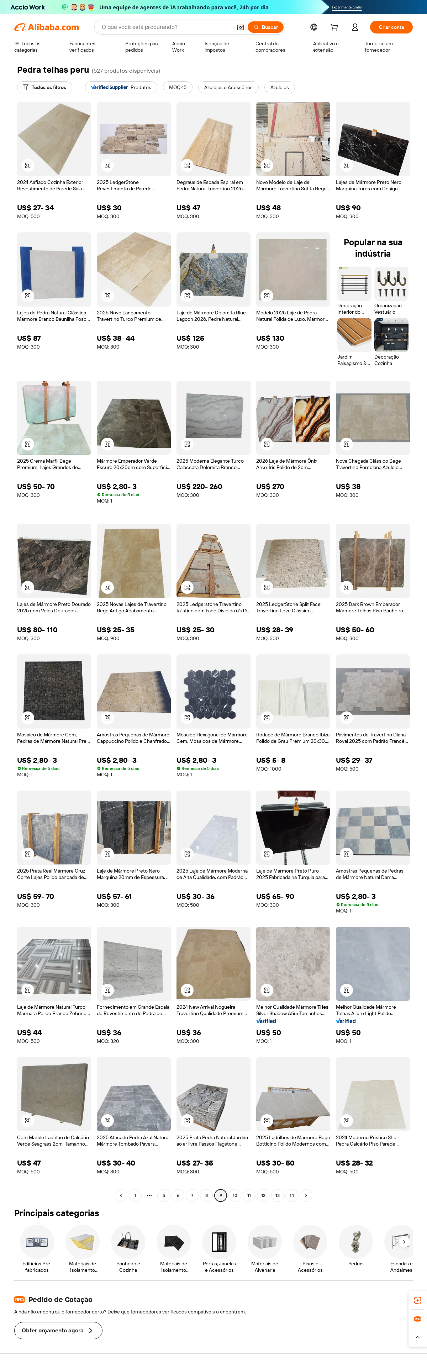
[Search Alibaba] (166, 27)
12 (263, 1195)
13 (277, 1195)
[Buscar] (266, 27)
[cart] (335, 28)
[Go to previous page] (121, 1195)
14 (292, 1195)
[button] (240, 27)
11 (249, 1195)
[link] (417, 1300)
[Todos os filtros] (44, 87)
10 (235, 1195)
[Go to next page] (306, 1195)
